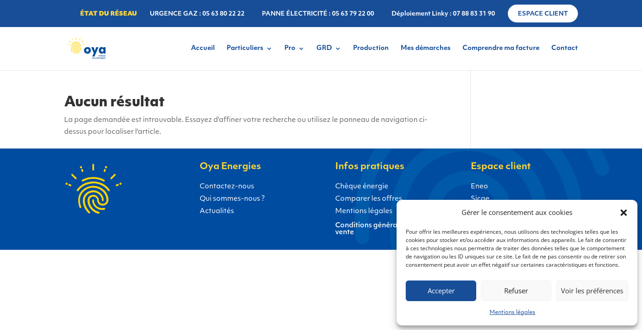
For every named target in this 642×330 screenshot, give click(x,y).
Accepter (441, 290)
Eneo (479, 186)
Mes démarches (426, 48)
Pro (289, 48)
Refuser (516, 290)
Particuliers (245, 48)
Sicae (480, 199)
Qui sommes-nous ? (232, 199)
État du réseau (108, 14)
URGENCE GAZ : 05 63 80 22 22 (197, 14)
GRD (324, 48)
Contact (564, 48)
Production (371, 48)
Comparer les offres (368, 199)
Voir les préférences (592, 290)
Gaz (99, 294)
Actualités (217, 211)
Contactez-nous (227, 186)
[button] (623, 212)
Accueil (203, 48)
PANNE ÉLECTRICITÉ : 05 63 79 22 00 (318, 14)
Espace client (543, 14)
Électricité (49, 294)
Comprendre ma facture (500, 48)
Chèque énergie (361, 186)
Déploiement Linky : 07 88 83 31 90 (443, 14)
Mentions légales (512, 312)
